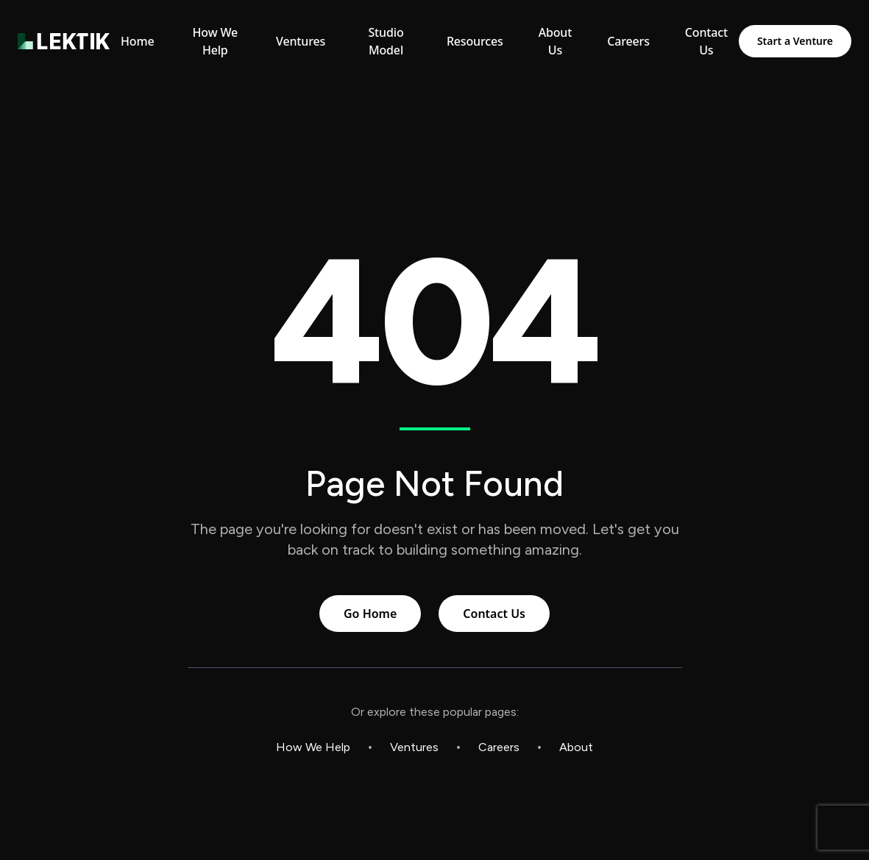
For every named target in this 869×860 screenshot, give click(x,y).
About (576, 747)
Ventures (414, 747)
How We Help (313, 747)
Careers (498, 747)
